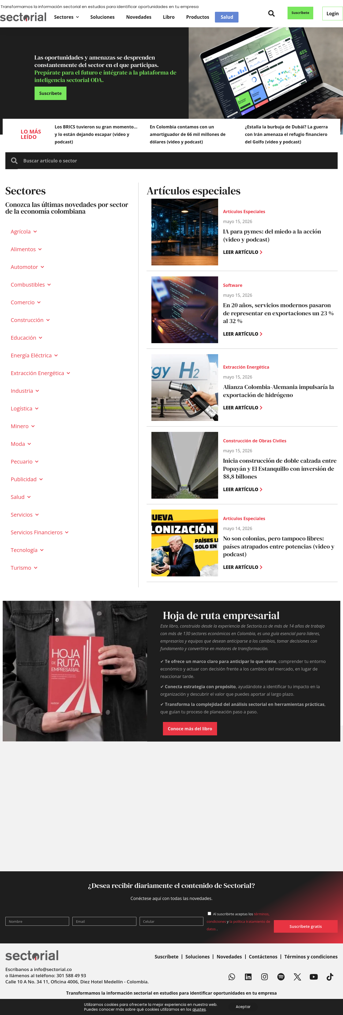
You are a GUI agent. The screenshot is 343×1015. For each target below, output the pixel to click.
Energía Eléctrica (34, 355)
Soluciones (102, 17)
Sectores (66, 17)
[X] (297, 976)
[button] (271, 13)
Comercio (25, 302)
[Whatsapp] (232, 976)
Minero (23, 426)
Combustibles (31, 284)
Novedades (138, 17)
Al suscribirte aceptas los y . (238, 921)
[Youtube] (313, 976)
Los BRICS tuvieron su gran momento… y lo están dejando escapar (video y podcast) (96, 134)
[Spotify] (281, 976)
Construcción (30, 320)
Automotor (27, 267)
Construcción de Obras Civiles (254, 442)
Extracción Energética (40, 373)
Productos (197, 17)
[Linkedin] (248, 976)
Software (232, 290)
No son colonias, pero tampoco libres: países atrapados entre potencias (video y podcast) (277, 546)
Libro (169, 17)
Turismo (24, 567)
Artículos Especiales (244, 212)
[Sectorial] (23, 17)
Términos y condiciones (311, 957)
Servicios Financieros (39, 532)
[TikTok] (330, 976)
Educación (26, 337)
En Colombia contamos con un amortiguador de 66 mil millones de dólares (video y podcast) (188, 134)
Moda (21, 444)
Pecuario (24, 461)
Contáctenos (263, 957)
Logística (24, 408)
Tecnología (27, 550)
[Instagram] (264, 976)
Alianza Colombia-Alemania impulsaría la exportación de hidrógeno (274, 390)
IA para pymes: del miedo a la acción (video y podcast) (278, 235)
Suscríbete (166, 957)
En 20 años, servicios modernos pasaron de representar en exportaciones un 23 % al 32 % (279, 313)
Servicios (25, 514)
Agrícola (24, 231)
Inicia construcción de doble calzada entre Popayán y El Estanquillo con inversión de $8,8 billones (279, 469)
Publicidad (27, 479)
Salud (227, 17)
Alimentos (26, 249)
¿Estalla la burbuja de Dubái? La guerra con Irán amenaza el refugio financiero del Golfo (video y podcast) (286, 134)
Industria (25, 390)
